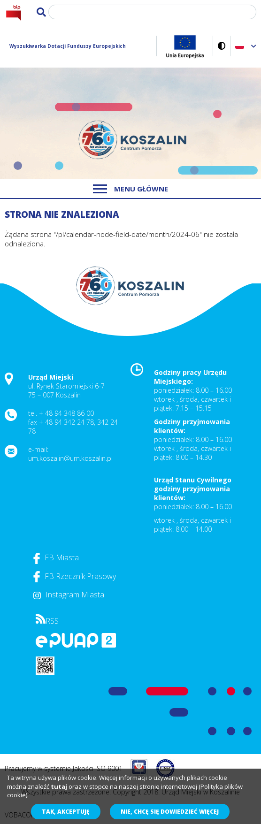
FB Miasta (56, 557)
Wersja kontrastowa (222, 46)
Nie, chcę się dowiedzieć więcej (170, 812)
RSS (47, 621)
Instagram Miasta (68, 594)
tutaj (59, 786)
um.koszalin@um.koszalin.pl (70, 458)
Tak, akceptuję (66, 812)
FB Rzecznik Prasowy (74, 576)
